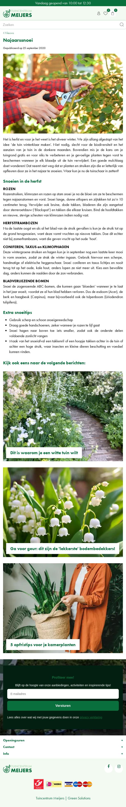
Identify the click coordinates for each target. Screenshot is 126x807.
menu (121, 13)
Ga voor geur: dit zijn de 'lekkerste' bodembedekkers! (62, 548)
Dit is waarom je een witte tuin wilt (44, 452)
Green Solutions (79, 798)
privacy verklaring (91, 717)
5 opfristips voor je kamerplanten (43, 644)
